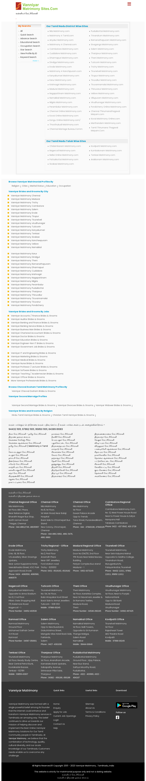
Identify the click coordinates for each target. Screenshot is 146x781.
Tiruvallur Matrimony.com (104, 80)
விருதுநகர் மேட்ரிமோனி (106, 446)
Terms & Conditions (95, 712)
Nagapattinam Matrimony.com (65, 93)
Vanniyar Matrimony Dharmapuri (27, 267)
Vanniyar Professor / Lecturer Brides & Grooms (34, 366)
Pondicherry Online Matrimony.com (108, 106)
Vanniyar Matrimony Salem (24, 209)
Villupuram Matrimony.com (104, 97)
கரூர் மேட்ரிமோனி (17, 473)
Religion (15, 185)
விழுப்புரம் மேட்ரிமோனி (106, 443)
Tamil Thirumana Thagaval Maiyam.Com (104, 129)
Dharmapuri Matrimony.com (63, 57)
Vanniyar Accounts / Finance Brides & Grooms (34, 315)
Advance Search (28, 38)
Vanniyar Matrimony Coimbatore (27, 206)
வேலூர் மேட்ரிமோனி (104, 440)
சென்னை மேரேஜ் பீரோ (19, 440)
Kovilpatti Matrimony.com (104, 146)
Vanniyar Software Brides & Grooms (29, 370)
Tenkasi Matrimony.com (103, 155)
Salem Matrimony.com (102, 49)
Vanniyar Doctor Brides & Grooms (27, 336)
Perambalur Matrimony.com (63, 106)
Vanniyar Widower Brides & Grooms (113, 405)
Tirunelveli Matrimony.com (104, 71)
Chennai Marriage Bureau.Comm (65, 129)
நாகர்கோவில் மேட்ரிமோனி (107, 455)
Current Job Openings (64, 716)
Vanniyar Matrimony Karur (24, 253)
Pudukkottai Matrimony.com (105, 31)
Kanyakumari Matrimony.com (64, 75)
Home (56, 703)
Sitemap (89, 703)
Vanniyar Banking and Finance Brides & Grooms (34, 322)
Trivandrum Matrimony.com (105, 35)
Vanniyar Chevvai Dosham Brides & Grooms (34, 391)
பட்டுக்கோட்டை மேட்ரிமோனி (108, 461)
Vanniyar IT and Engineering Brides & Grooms (33, 353)
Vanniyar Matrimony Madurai (25, 199)
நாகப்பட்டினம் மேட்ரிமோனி (22, 482)
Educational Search (30, 42)
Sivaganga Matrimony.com (104, 44)
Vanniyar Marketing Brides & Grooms (29, 356)
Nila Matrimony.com (59, 31)
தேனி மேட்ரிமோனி (60, 461)
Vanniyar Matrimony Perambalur (27, 284)
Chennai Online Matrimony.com (65, 111)
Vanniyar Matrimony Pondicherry (27, 305)
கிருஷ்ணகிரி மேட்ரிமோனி (21, 476)
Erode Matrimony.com (60, 66)
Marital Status (37, 185)
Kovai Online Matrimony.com (63, 115)
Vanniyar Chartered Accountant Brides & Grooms (36, 333)
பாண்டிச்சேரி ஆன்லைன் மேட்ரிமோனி (112, 449)
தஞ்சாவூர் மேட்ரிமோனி (62, 458)
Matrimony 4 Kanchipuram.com (65, 71)
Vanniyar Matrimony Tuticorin (26, 226)
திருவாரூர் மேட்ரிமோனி (106, 437)
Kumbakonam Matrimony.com (106, 150)
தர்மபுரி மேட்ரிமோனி (18, 458)
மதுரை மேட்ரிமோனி (18, 479)
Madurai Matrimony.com (61, 89)
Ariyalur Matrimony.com (61, 40)
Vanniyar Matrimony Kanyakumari (28, 230)
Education (51, 185)
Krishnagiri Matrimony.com (62, 84)
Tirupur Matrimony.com (103, 75)
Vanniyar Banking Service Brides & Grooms (32, 326)
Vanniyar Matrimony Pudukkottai (27, 288)
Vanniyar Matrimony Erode (24, 212)
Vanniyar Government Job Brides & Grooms (33, 346)
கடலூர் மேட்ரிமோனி (18, 455)
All (21, 31)
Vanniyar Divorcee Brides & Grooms (75, 405)
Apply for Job (60, 712)
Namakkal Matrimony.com (62, 97)
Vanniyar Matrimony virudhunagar (28, 223)
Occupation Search (30, 45)
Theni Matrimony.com (102, 57)
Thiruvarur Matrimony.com (104, 89)
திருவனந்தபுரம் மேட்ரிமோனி (64, 446)
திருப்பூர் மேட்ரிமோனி (61, 473)
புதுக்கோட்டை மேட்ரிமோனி (64, 443)
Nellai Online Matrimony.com (63, 155)
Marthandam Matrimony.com (106, 123)
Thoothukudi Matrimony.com (64, 124)
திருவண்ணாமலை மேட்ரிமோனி (109, 434)
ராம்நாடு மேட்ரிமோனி (61, 449)
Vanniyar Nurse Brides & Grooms (27, 363)
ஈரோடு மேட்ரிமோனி (18, 464)
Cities (25, 185)
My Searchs (24, 26)
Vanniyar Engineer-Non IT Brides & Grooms (32, 343)
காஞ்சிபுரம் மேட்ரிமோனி (20, 467)
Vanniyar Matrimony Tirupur (25, 216)
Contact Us (59, 724)
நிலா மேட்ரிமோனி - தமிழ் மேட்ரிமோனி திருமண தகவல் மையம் (27, 435)
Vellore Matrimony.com (102, 93)
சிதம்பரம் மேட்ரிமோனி (105, 452)
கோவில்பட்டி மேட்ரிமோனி (107, 467)
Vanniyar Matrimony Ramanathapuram (30, 263)
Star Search (26, 49)
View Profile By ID (28, 53)
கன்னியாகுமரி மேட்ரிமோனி (22, 470)
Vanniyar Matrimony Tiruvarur (26, 301)
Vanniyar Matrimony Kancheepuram (29, 240)
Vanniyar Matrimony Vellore (25, 243)
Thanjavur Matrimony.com (104, 53)
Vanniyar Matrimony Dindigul (25, 257)
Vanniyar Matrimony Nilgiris (24, 281)
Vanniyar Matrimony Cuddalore (26, 270)
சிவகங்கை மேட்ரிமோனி (62, 452)
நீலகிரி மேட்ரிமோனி (61, 437)
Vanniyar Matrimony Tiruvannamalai (29, 298)
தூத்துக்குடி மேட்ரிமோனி (62, 464)
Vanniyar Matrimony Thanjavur (26, 291)
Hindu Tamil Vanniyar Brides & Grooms (31, 415)
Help (55, 728)
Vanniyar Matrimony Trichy (24, 202)
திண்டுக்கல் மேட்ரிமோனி (20, 461)
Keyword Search (28, 57)
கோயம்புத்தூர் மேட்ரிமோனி (22, 452)
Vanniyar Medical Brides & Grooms (28, 359)
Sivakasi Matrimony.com (61, 163)
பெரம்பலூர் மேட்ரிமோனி (63, 440)
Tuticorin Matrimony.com (103, 62)
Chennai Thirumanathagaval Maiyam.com (105, 113)
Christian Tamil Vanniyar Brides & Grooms (73, 415)
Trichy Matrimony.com (102, 66)
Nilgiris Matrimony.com (60, 102)
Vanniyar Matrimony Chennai (25, 195)
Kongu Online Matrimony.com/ (64, 120)
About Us (90, 708)
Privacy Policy (92, 716)
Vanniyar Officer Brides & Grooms (28, 377)
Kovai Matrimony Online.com (105, 118)
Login (56, 720)
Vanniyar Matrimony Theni (24, 260)
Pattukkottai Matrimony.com (63, 159)
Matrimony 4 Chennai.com (63, 44)
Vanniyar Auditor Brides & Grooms (28, 319)
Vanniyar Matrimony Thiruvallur (26, 294)
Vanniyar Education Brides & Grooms (29, 339)
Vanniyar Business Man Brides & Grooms (31, 329)
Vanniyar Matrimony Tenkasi (25, 233)
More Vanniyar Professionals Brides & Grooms (33, 380)
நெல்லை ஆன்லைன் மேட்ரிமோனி (110, 458)
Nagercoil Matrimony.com (62, 150)
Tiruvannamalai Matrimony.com (107, 84)
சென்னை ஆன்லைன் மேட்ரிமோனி (25, 443)
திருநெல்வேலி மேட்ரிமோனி (64, 470)
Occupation (65, 185)
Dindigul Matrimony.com (61, 62)
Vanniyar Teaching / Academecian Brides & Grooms (37, 373)
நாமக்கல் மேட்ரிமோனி (62, 434)
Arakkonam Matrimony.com (105, 159)
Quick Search (27, 34)
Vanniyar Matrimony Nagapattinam (28, 277)
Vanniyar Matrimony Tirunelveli (26, 219)
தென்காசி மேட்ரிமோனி (105, 473)
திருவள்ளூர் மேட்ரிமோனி (63, 476)
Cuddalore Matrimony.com (63, 53)
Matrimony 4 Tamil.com (61, 35)
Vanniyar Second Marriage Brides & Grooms (33, 405)
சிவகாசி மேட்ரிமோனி (105, 464)
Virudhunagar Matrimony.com (106, 102)
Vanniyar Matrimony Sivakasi (25, 237)
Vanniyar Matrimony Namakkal (26, 247)
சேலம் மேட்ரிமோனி (60, 455)
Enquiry (57, 708)
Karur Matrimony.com (60, 80)
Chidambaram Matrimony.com (65, 146)
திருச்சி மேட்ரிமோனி (61, 467)
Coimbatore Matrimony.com (63, 49)
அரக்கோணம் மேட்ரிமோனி (107, 476)
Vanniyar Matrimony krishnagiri (26, 274)
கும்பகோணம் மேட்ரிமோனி (107, 470)
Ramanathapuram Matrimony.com (108, 40)
